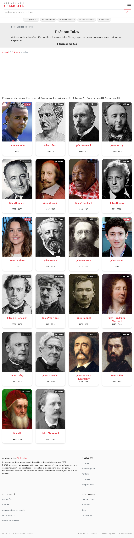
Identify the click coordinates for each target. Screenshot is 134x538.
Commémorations (10, 521)
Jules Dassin (117, 202)
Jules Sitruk (116, 260)
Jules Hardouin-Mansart (117, 319)
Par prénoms (88, 484)
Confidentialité (125, 534)
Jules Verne (50, 260)
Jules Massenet (50, 432)
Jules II (17, 432)
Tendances (48, 19)
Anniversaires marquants (13, 510)
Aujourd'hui (31, 19)
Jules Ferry (116, 145)
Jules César (50, 145)
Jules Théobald (83, 202)
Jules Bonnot (83, 317)
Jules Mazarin (50, 202)
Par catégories (88, 468)
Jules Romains (17, 202)
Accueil (5, 52)
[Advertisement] (67, 75)
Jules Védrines (50, 317)
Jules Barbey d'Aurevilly (83, 377)
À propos (93, 534)
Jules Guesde (83, 260)
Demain (5, 504)
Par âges (86, 479)
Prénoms (16, 52)
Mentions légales (108, 534)
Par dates (86, 463)
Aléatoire (103, 19)
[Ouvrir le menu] (129, 4)
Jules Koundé (17, 145)
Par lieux (85, 474)
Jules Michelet (50, 375)
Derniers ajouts (88, 499)
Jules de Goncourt (17, 317)
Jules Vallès (116, 375)
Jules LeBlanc (17, 260)
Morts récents (86, 19)
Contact (81, 534)
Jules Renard (83, 145)
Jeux (84, 510)
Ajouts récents (67, 19)
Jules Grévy (17, 375)
